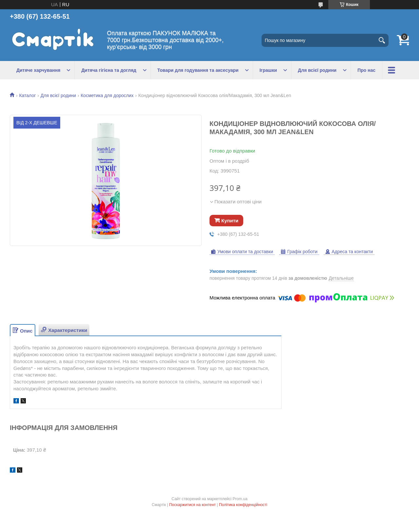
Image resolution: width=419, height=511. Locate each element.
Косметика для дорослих (107, 95)
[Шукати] (382, 40)
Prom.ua (240, 499)
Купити (229, 220)
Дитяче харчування (38, 70)
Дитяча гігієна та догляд (108, 70)
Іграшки (268, 70)
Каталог (27, 95)
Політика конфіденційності (243, 504)
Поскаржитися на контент (192, 504)
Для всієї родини (317, 70)
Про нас (366, 70)
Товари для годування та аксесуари (198, 70)
